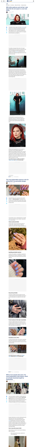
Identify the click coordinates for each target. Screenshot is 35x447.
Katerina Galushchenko (10, 182)
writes (10, 420)
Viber (16, 356)
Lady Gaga (23, 27)
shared (10, 220)
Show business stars (11, 175)
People (17, 51)
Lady (13, 182)
